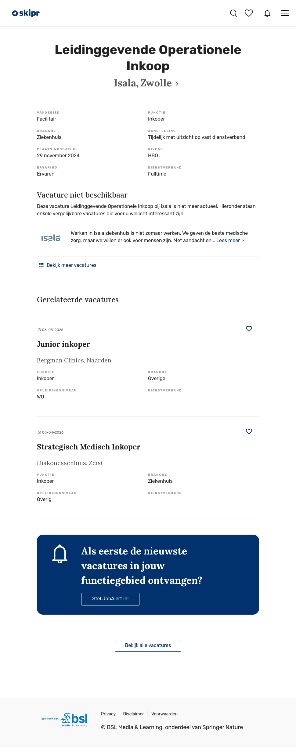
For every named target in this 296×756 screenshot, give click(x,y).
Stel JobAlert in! (110, 599)
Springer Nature (223, 727)
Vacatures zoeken (233, 13)
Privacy (108, 714)
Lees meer (228, 240)
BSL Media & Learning (134, 727)
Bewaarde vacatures (249, 13)
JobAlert (267, 13)
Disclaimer (133, 714)
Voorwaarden (164, 714)
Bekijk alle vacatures (148, 645)
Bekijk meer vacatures (66, 264)
